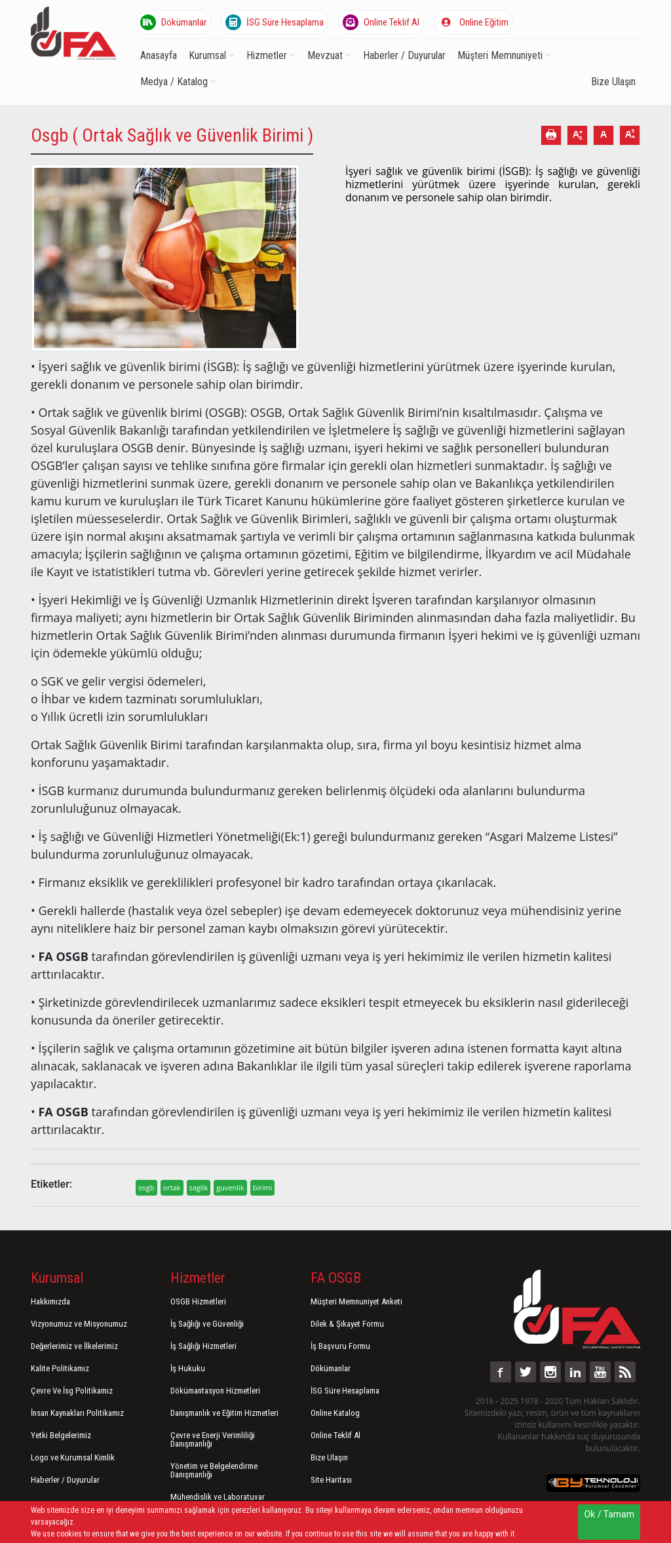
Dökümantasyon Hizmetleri (215, 1391)
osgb (146, 1187)
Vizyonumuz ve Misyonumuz (79, 1324)
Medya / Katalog (178, 81)
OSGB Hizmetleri (198, 1301)
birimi (263, 1187)
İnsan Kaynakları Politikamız (77, 1413)
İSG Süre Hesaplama (274, 22)
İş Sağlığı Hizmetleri (203, 1346)
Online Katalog (335, 1413)
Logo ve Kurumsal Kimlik (73, 1457)
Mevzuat (329, 55)
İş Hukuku (187, 1368)
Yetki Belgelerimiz (61, 1435)
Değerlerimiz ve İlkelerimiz (74, 1346)
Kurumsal (212, 55)
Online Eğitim (473, 22)
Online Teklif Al (381, 22)
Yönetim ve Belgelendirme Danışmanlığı (214, 1470)
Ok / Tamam (609, 1514)
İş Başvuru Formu (340, 1346)
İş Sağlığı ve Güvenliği (207, 1324)
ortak (172, 1187)
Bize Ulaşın (613, 81)
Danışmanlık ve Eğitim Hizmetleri (224, 1413)
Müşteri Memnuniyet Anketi (356, 1301)
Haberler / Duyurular (404, 55)
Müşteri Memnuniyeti (504, 55)
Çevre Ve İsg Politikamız (72, 1391)
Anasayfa (158, 55)
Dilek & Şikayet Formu (347, 1324)
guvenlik (230, 1187)
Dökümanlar (173, 22)
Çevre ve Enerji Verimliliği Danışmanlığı (212, 1439)
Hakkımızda (50, 1301)
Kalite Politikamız (60, 1368)
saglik (198, 1187)
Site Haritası (331, 1480)
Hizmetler (271, 55)
